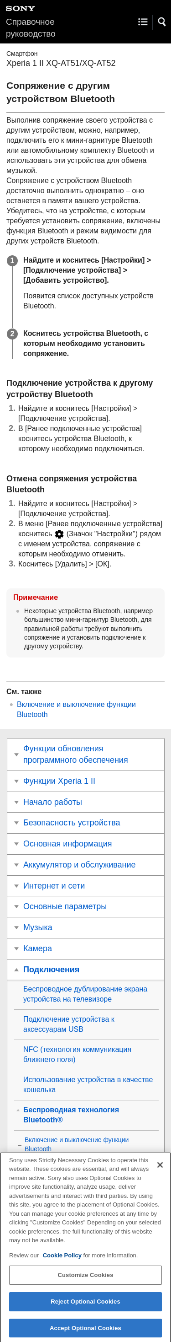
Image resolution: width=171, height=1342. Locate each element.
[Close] (160, 1169)
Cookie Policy (63, 1259)
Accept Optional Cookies (85, 1332)
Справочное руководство (31, 27)
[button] (162, 22)
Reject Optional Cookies (85, 1305)
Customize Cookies (85, 1279)
